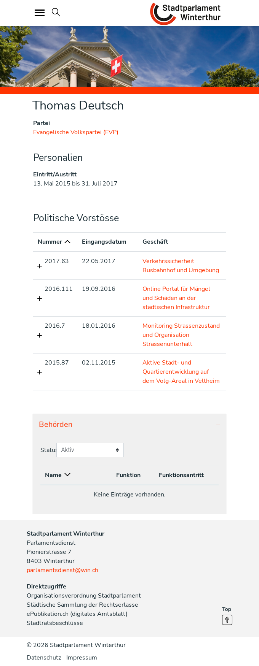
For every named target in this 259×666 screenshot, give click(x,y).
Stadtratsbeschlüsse (55, 623)
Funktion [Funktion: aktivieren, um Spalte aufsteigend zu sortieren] (128, 475)
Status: (50, 450)
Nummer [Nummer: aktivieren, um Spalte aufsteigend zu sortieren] (50, 242)
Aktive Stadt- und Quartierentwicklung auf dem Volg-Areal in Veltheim (181, 371)
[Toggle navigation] (40, 12)
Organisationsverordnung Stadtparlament (84, 595)
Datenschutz (44, 657)
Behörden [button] (55, 424)
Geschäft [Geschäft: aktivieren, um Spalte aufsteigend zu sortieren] (155, 242)
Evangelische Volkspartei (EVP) (75, 132)
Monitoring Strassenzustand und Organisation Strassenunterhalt (181, 335)
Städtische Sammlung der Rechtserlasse (82, 605)
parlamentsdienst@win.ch (62, 570)
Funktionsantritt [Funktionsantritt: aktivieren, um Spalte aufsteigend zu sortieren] (181, 475)
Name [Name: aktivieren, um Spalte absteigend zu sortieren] (53, 475)
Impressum (81, 657)
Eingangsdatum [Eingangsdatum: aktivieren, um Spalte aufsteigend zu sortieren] (104, 242)
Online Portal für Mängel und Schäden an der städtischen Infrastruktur (176, 298)
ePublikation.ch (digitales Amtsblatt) (77, 614)
